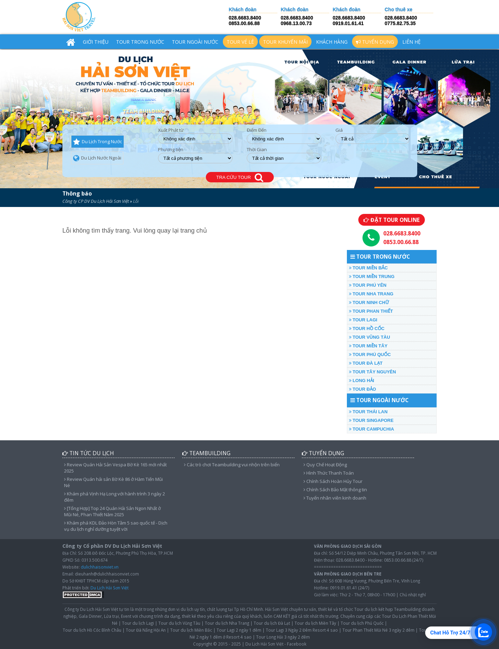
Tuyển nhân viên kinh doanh (335, 498)
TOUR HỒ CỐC (367, 328)
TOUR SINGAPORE (371, 420)
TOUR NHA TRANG (371, 293)
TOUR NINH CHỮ (369, 302)
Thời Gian (257, 149)
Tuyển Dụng (375, 41)
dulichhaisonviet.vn (100, 567)
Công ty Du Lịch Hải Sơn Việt (91, 609)
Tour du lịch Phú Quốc (362, 623)
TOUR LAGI (363, 319)
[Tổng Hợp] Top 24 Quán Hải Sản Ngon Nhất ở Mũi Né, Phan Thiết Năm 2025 (112, 511)
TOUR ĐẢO (362, 389)
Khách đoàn (242, 9)
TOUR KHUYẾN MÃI (285, 41)
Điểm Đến (256, 130)
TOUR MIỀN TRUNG (371, 276)
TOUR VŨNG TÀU (369, 337)
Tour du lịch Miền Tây (315, 623)
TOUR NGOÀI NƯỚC (195, 41)
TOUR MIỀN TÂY (368, 345)
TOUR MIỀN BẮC (368, 267)
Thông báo (77, 193)
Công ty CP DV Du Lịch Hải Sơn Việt (95, 201)
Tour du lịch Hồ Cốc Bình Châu (92, 630)
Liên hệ (411, 41)
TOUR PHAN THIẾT (371, 311)
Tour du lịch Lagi (138, 623)
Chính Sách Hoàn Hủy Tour (333, 481)
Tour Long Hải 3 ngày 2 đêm (283, 637)
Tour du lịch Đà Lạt (272, 623)
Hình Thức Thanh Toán (329, 473)
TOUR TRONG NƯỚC (140, 41)
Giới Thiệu (95, 41)
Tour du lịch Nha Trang (227, 623)
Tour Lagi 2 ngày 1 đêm (239, 630)
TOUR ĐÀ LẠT (366, 363)
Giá (339, 130)
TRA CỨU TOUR (239, 177)
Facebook (296, 644)
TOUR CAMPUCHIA (371, 429)
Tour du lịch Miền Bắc (191, 630)
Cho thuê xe (398, 9)
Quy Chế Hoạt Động (325, 464)
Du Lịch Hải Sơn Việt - (265, 644)
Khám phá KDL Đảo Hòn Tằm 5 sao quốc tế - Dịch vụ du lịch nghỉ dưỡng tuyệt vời (115, 526)
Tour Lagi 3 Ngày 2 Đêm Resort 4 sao (302, 630)
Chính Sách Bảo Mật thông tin (335, 489)
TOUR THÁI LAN (368, 411)
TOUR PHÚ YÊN (367, 285)
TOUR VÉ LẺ (240, 41)
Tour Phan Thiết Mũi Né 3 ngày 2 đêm (378, 630)
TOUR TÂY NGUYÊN (372, 371)
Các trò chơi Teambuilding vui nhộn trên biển (232, 464)
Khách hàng (332, 41)
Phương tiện (170, 149)
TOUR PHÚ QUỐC (370, 354)
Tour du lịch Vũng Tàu (179, 623)
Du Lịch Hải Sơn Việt (109, 587)
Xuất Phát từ (171, 130)
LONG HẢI (361, 380)
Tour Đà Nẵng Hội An (146, 630)
